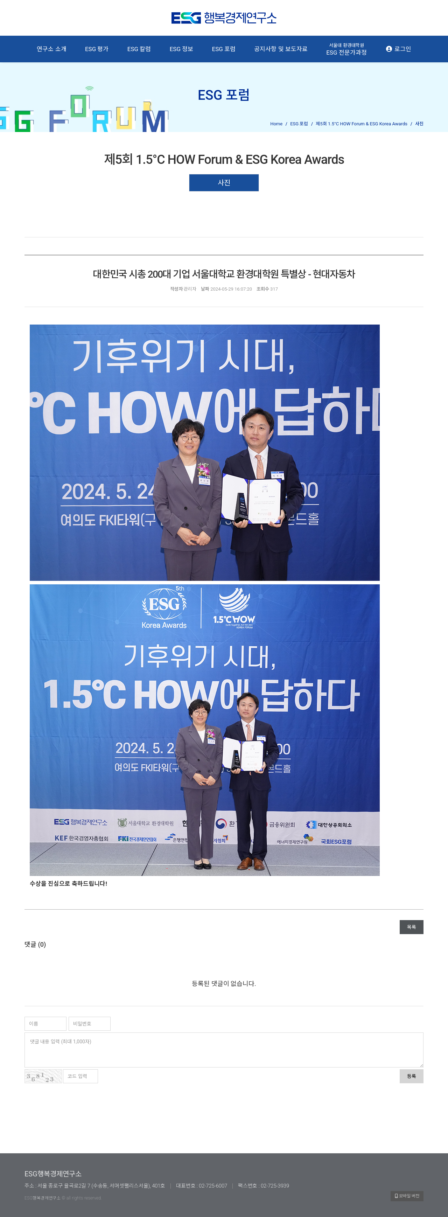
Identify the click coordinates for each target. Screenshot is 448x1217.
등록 (411, 1076)
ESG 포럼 (224, 49)
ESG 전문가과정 (346, 49)
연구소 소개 (51, 49)
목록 (411, 927)
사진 (224, 183)
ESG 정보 (182, 49)
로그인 (398, 49)
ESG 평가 (97, 49)
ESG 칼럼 (139, 49)
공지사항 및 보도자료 (280, 49)
